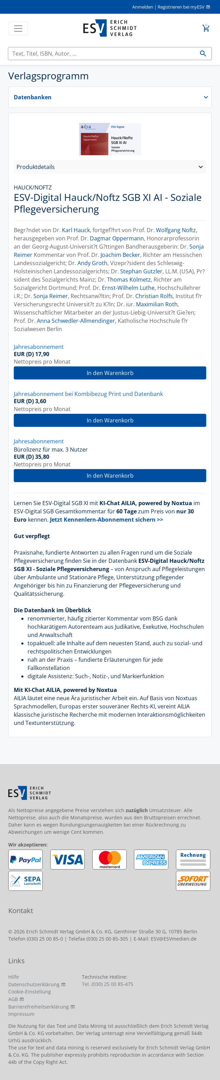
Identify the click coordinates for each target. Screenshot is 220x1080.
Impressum (21, 1014)
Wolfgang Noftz (176, 230)
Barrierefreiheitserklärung (38, 1006)
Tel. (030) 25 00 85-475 (107, 984)
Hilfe (13, 977)
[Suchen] (101, 53)
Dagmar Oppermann (117, 238)
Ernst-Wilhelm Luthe (128, 288)
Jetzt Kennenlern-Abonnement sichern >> (106, 519)
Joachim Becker (120, 255)
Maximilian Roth (157, 304)
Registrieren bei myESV (181, 7)
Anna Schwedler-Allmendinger (76, 321)
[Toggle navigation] (18, 28)
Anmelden (142, 7)
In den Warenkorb (110, 373)
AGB (13, 999)
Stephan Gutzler (141, 271)
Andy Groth (92, 263)
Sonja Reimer (50, 296)
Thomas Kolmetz (129, 279)
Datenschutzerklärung (34, 984)
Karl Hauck (76, 230)
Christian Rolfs (154, 296)
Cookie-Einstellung (29, 991)
